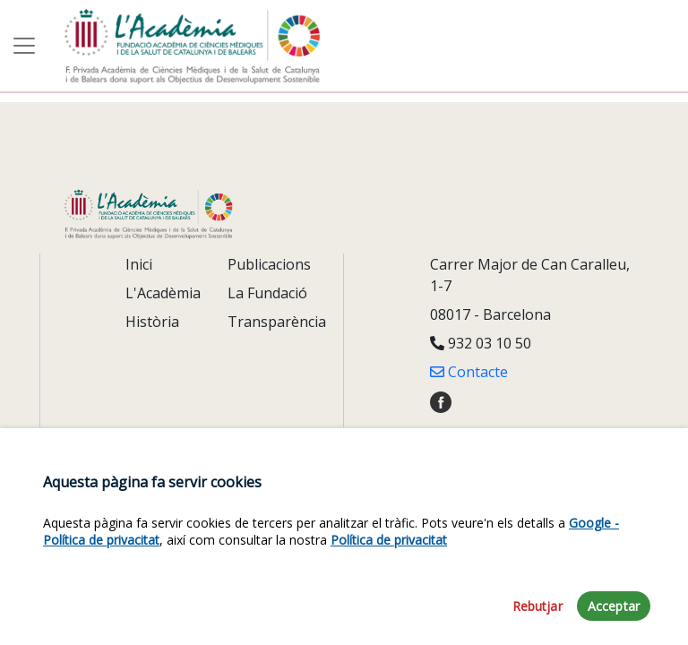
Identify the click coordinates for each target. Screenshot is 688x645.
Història (152, 321)
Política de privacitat (389, 564)
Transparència (277, 321)
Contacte (469, 372)
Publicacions (269, 264)
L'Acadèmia (163, 293)
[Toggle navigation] (24, 46)
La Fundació (267, 293)
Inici (138, 264)
